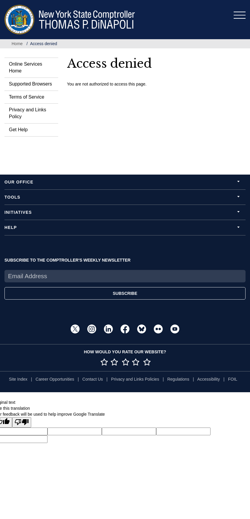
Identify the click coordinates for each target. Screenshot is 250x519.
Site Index (18, 379)
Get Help (18, 129)
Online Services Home (25, 67)
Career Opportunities (55, 379)
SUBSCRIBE (125, 293)
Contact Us (92, 379)
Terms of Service (26, 96)
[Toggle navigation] (240, 15)
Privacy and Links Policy (27, 113)
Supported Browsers (30, 83)
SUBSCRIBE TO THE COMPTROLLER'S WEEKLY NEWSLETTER (67, 260)
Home (17, 43)
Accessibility (208, 379)
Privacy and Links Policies (135, 379)
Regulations (178, 379)
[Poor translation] (21, 422)
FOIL (232, 379)
